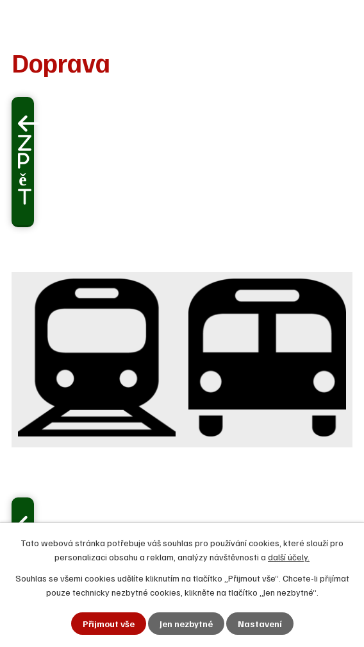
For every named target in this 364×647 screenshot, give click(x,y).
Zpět (24, 170)
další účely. (289, 556)
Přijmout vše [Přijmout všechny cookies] (109, 623)
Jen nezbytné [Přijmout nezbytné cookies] (186, 623)
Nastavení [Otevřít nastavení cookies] (260, 623)
